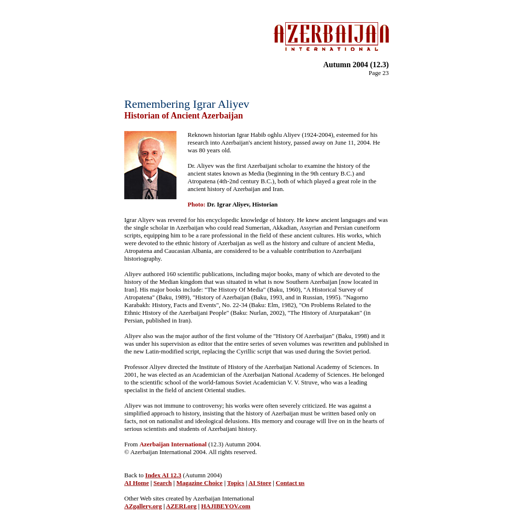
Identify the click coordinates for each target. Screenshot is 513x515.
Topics (236, 482)
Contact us (290, 482)
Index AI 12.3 (163, 475)
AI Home (136, 482)
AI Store (260, 482)
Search (162, 482)
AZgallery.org (143, 506)
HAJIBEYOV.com (225, 506)
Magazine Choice (199, 482)
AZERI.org (181, 506)
